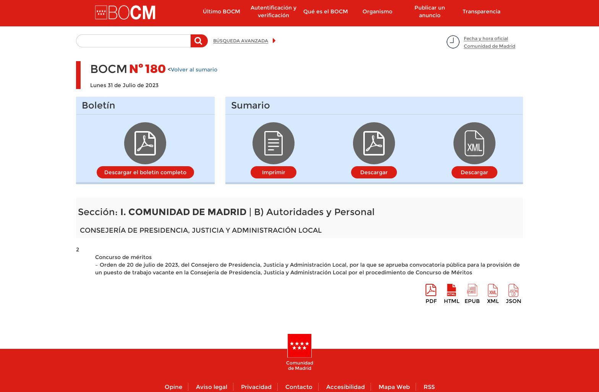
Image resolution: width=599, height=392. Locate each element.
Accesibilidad (345, 386)
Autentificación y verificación (273, 11)
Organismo (377, 11)
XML (493, 301)
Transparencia (481, 11)
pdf (431, 301)
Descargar (374, 172)
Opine (173, 386)
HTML (452, 301)
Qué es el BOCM (325, 11)
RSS (429, 386)
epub (472, 301)
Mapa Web (394, 386)
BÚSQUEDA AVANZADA (240, 41)
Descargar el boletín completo (145, 172)
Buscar (199, 44)
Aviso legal (211, 386)
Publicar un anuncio (429, 11)
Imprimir (273, 172)
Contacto (298, 386)
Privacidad (256, 386)
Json (513, 301)
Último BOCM (221, 11)
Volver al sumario (194, 69)
